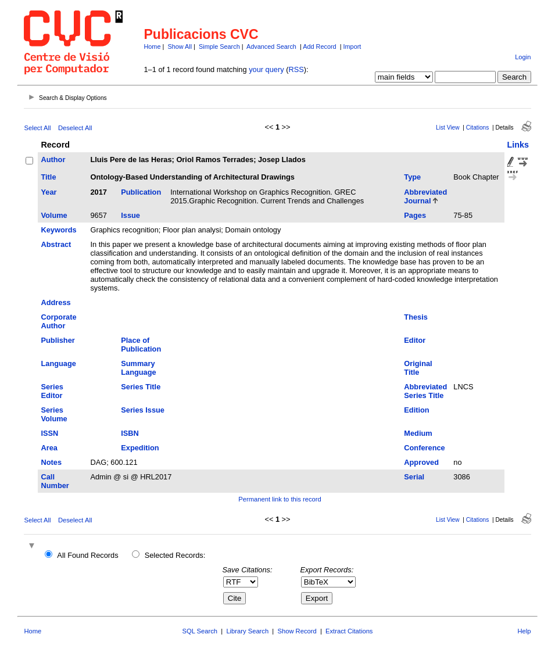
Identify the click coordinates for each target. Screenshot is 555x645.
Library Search (247, 631)
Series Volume (54, 414)
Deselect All (75, 127)
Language (58, 363)
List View (448, 127)
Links (518, 144)
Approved (421, 462)
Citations (477, 127)
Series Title (140, 386)
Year (48, 192)
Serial (414, 476)
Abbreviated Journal (425, 196)
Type (412, 177)
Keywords (58, 229)
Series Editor (52, 391)
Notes (51, 462)
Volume (54, 215)
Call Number (55, 481)
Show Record (297, 631)
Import (352, 46)
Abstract (56, 244)
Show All (179, 46)
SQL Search (200, 631)
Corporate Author (58, 321)
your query (266, 69)
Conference (424, 447)
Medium (418, 433)
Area (49, 447)
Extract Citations (349, 631)
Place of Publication (141, 344)
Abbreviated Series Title (425, 391)
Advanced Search (271, 46)
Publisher (57, 340)
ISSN (49, 433)
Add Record (319, 46)
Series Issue (142, 410)
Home (152, 46)
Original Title (418, 368)
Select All (37, 127)
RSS (295, 69)
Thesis (416, 317)
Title (48, 177)
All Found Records (87, 555)
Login (523, 56)
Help (524, 631)
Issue (130, 215)
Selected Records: (175, 555)
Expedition (140, 447)
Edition (416, 410)
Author (53, 159)
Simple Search (219, 46)
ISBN (130, 433)
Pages (415, 215)
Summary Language (138, 368)
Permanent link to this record (279, 499)
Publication (141, 192)
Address (55, 302)
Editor (414, 340)
